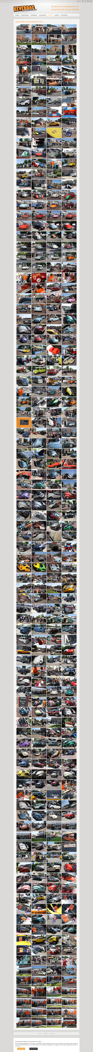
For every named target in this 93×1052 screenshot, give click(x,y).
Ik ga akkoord (21, 1048)
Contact (40, 1033)
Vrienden (34, 15)
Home (17, 15)
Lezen (56, 15)
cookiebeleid (17, 1046)
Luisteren (64, 15)
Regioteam (24, 15)
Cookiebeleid (52, 1033)
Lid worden (45, 1033)
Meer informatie (33, 1048)
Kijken (50, 15)
